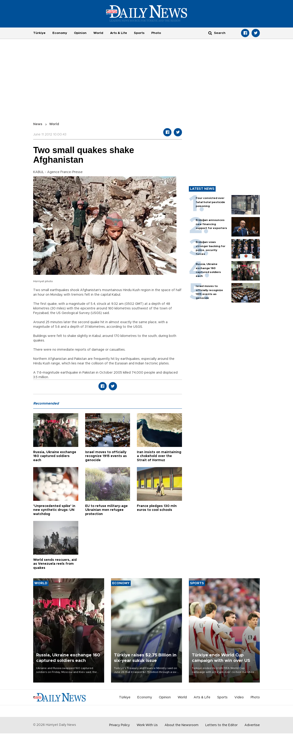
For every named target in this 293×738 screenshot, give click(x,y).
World (98, 33)
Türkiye (39, 33)
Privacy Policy (119, 725)
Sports (139, 33)
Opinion (80, 33)
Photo (156, 33)
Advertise (252, 725)
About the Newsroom (181, 725)
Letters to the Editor (221, 725)
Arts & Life (118, 33)
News (37, 124)
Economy (59, 33)
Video (239, 697)
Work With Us (147, 725)
